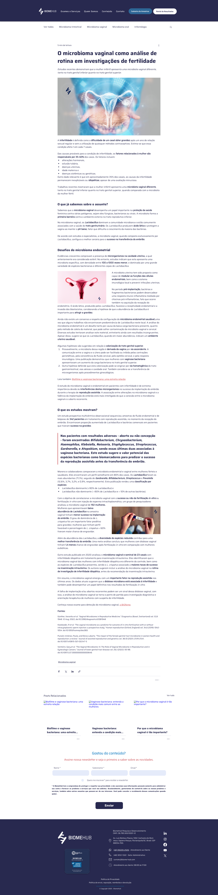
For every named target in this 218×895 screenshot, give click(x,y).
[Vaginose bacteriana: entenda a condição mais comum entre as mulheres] (109, 712)
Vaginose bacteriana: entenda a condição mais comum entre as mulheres (107, 730)
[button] (70, 11)
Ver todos (49, 26)
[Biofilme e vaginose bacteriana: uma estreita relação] (64, 712)
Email (133, 768)
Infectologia (140, 26)
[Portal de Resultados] (165, 11)
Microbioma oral (120, 26)
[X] (165, 856)
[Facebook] (165, 844)
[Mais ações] (158, 45)
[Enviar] (109, 805)
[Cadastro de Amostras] (140, 11)
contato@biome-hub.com (124, 859)
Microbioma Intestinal (70, 26)
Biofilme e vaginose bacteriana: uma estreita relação (61, 730)
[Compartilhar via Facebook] (59, 671)
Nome (56, 768)
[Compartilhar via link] (79, 671)
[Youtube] (165, 850)
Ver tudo (170, 695)
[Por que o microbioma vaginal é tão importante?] (154, 712)
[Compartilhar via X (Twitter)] (65, 671)
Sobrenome (97, 768)
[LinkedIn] (165, 833)
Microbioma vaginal (97, 26)
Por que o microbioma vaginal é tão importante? (152, 730)
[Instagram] (165, 839)
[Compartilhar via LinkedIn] (72, 671)
